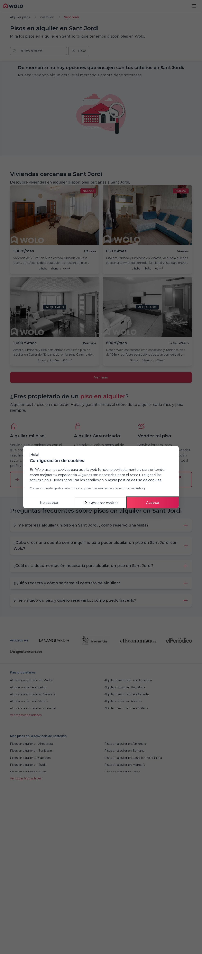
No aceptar (49, 503)
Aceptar (152, 503)
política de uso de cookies (139, 480)
